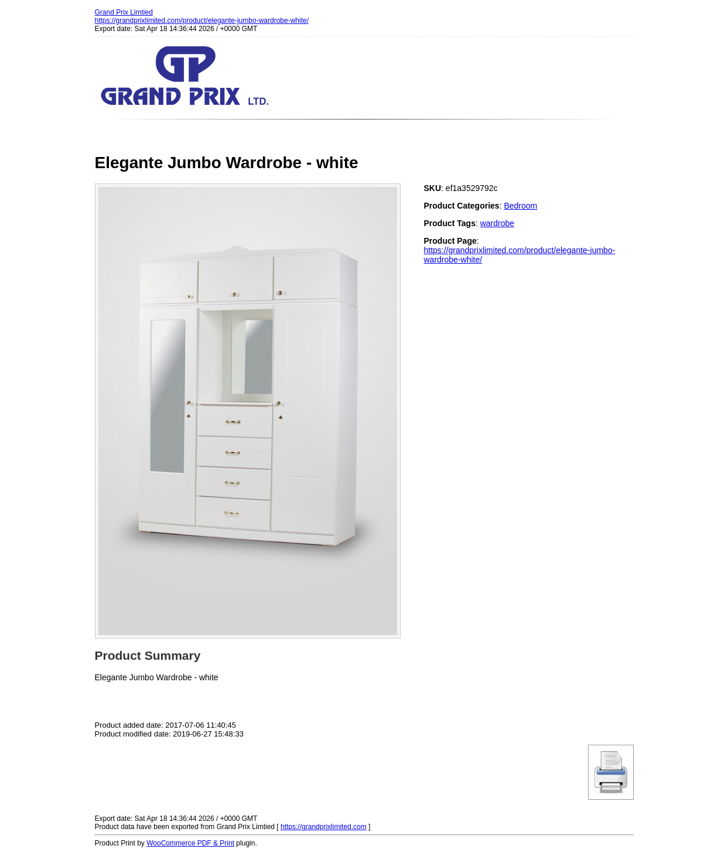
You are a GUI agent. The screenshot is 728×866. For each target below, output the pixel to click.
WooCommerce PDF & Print (190, 843)
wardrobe (497, 223)
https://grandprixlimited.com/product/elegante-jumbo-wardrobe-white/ (202, 20)
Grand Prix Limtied (124, 12)
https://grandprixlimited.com (324, 827)
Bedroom (520, 205)
